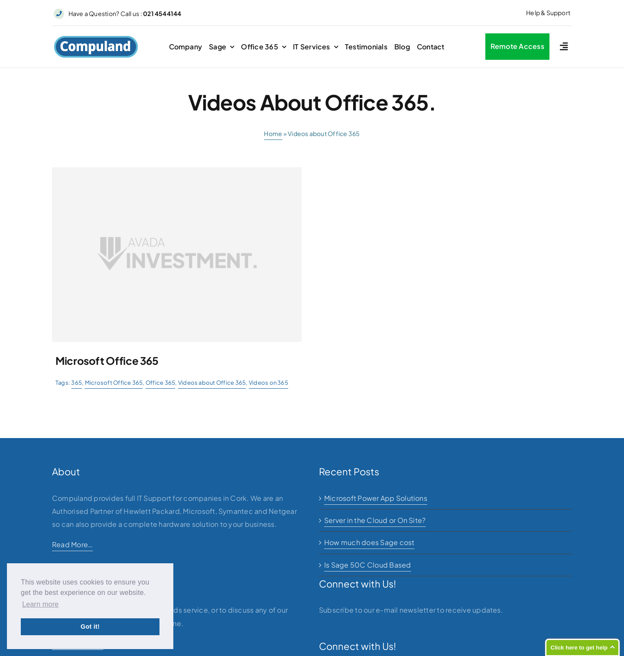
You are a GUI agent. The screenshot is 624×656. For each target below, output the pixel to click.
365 (76, 382)
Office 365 (160, 382)
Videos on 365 (268, 382)
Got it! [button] (90, 626)
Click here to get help (579, 647)
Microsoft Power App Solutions (375, 498)
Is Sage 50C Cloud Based (367, 564)
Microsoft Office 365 (114, 382)
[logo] (96, 38)
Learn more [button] (40, 604)
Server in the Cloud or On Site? (375, 520)
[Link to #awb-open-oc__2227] (564, 46)
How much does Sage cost (369, 542)
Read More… (72, 544)
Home (273, 133)
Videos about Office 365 (212, 382)
